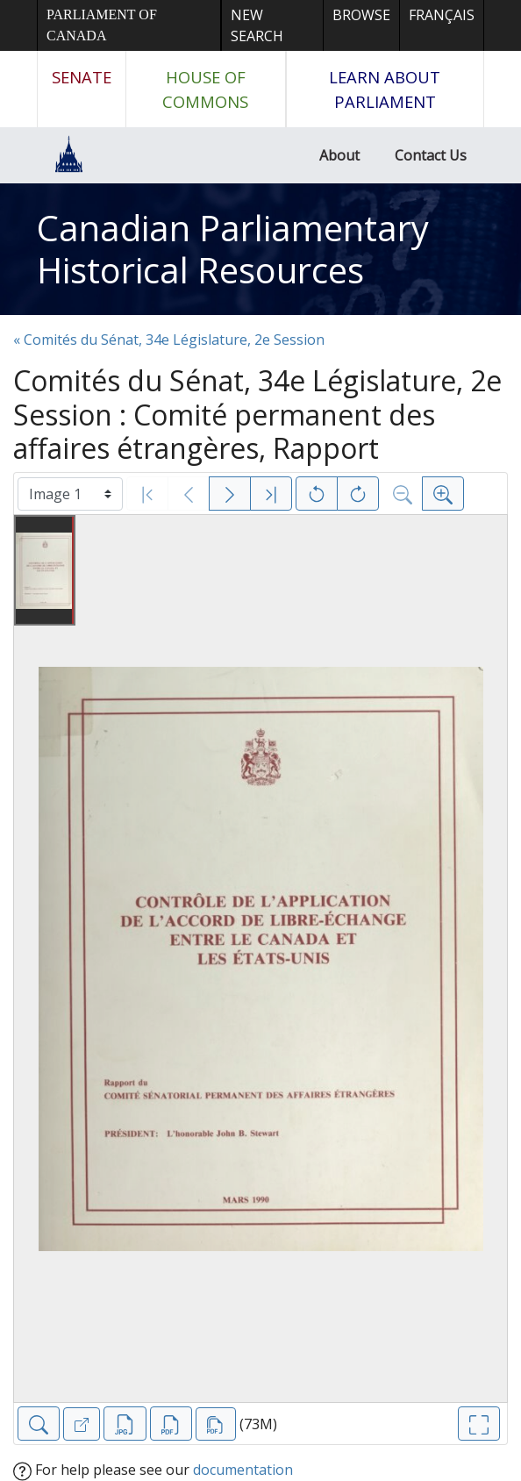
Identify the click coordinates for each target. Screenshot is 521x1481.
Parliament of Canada (101, 25)
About (339, 155)
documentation (243, 1469)
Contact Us (431, 155)
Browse (361, 15)
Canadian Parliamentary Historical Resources (233, 249)
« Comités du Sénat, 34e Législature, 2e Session (169, 339)
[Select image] (70, 494)
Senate (81, 77)
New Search (257, 25)
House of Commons (205, 89)
